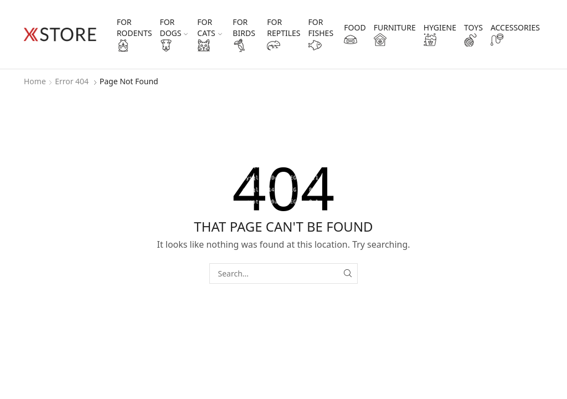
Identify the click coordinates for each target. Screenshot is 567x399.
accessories (515, 34)
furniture (395, 34)
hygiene (440, 34)
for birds (244, 34)
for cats (209, 34)
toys (473, 34)
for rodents (134, 34)
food (354, 34)
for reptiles (283, 34)
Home (35, 81)
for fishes (321, 34)
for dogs (173, 34)
